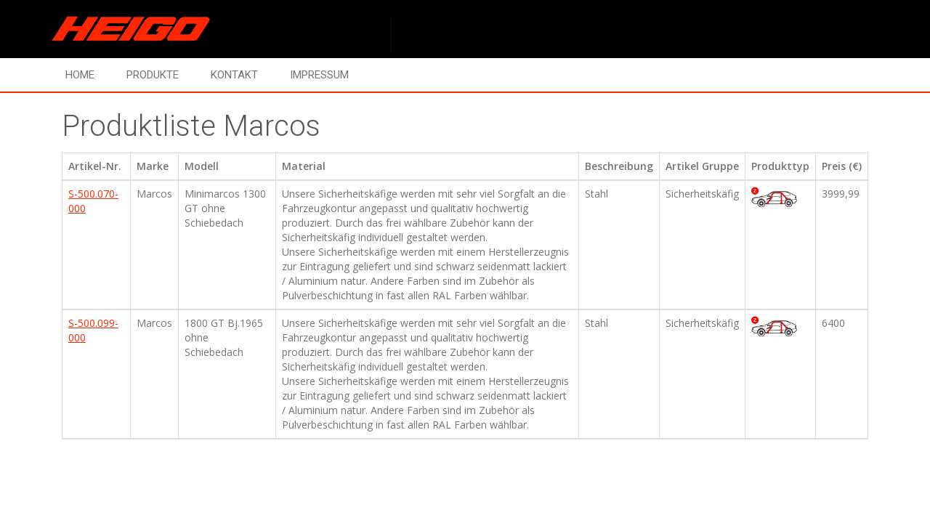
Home (79, 74)
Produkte (152, 74)
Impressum (319, 74)
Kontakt (234, 74)
